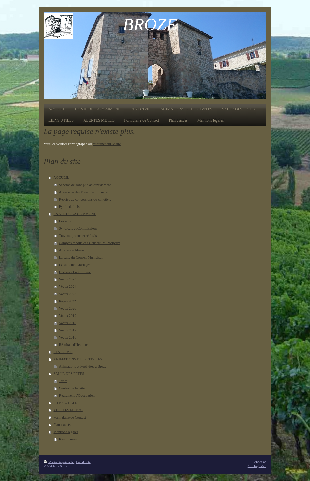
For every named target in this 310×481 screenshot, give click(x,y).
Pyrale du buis (69, 207)
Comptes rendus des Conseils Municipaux (89, 243)
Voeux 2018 (67, 323)
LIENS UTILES (65, 403)
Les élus (65, 221)
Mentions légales (66, 432)
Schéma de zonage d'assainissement (85, 185)
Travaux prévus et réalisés (78, 236)
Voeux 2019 (67, 316)
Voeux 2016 (67, 337)
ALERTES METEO (68, 410)
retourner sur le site (107, 144)
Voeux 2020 (67, 308)
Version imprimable (59, 462)
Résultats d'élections (73, 345)
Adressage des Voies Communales (84, 192)
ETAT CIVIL (63, 352)
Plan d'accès (62, 425)
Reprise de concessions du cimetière (85, 199)
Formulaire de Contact (70, 417)
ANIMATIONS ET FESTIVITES (78, 359)
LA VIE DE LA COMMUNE (75, 214)
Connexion (259, 462)
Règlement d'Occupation (77, 395)
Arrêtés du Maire (71, 250)
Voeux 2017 (67, 330)
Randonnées (68, 439)
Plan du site (83, 462)
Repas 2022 (67, 301)
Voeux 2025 (67, 279)
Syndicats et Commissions (78, 228)
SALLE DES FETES (69, 374)
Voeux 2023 (67, 294)
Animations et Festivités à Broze (82, 366)
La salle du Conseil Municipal (81, 257)
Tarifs (63, 381)
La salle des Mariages (74, 265)
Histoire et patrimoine (75, 272)
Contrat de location (73, 388)
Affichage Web (257, 466)
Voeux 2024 (67, 286)
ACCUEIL (61, 177)
